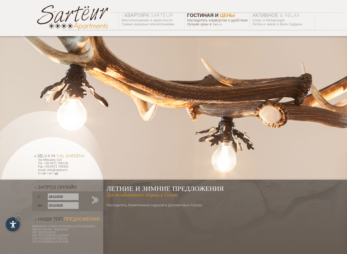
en (50, 173)
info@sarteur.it (57, 170)
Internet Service (42, 229)
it (39, 173)
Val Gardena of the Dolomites (76, 226)
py (56, 173)
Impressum (61, 229)
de (44, 173)
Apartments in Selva (45, 226)
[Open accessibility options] (13, 224)
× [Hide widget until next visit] (18, 218)
